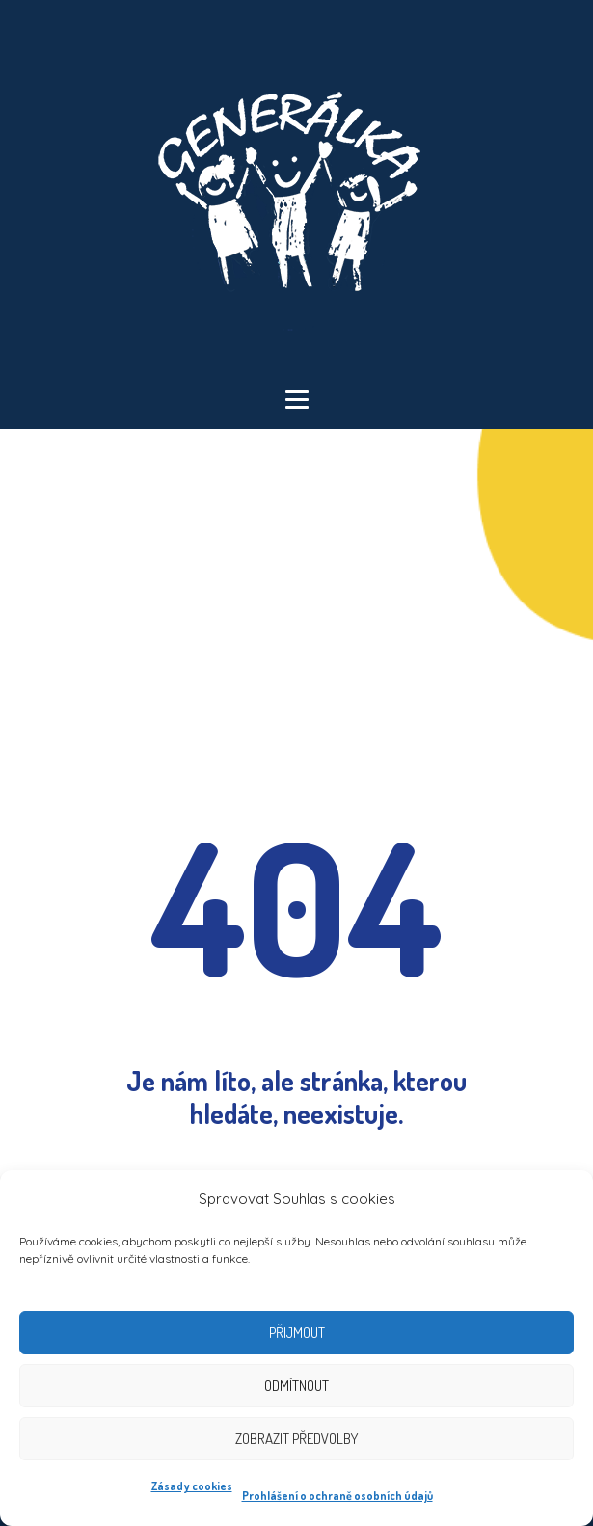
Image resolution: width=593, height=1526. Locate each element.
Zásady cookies (191, 1486)
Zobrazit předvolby (296, 1439)
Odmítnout (296, 1386)
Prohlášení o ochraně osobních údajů (337, 1495)
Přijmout (297, 1333)
